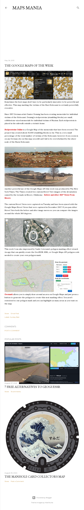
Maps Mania (27, 8)
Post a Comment (12, 331)
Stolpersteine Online (14, 129)
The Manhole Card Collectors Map (35, 477)
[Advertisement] (42, 35)
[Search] (78, 7)
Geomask (9, 294)
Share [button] (7, 313)
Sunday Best (14, 317)
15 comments (16, 392)
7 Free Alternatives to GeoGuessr (32, 387)
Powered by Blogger (42, 497)
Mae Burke (49, 503)
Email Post (15, 313)
